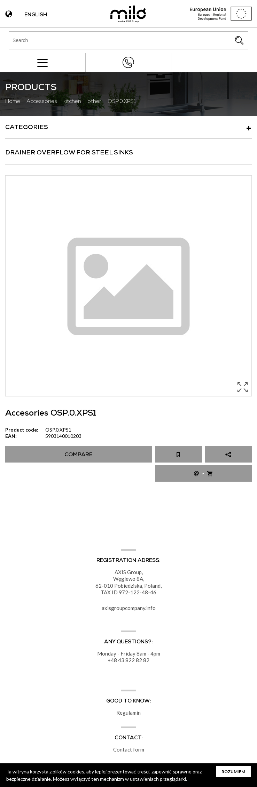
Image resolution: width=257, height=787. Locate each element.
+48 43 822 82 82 (128, 62)
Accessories (41, 102)
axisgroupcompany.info (129, 608)
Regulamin (128, 712)
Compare (78, 455)
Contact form (128, 749)
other (94, 102)
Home (12, 102)
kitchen (72, 102)
